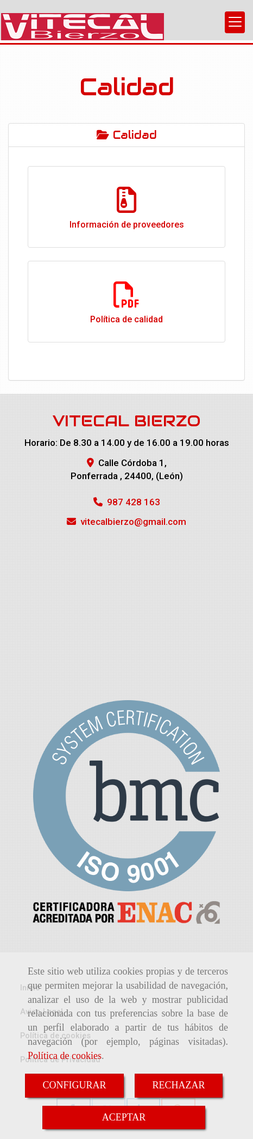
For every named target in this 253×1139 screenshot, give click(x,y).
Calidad (127, 135)
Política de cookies (65, 1055)
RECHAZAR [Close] (179, 1085)
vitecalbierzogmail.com (133, 521)
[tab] (126, 135)
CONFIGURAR (74, 1085)
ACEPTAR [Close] (124, 1117)
